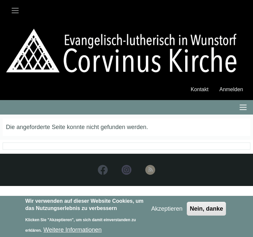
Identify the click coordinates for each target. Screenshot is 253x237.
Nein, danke (206, 210)
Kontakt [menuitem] (200, 89)
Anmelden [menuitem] (231, 89)
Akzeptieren (167, 210)
